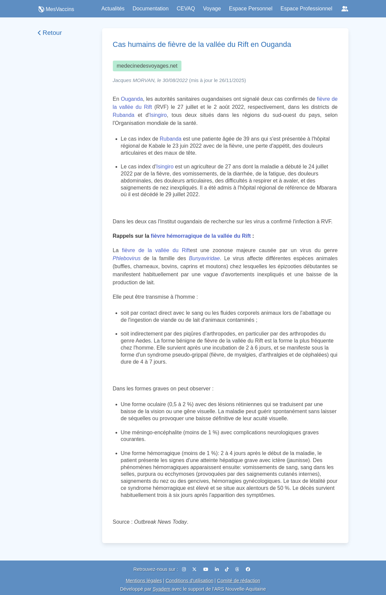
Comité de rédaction (238, 580)
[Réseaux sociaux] (345, 8)
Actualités (113, 8)
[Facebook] (248, 569)
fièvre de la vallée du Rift (156, 250)
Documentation (151, 8)
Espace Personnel (251, 8)
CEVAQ (186, 8)
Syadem (161, 589)
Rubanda (124, 115)
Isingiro (158, 115)
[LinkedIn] (217, 569)
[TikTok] (227, 569)
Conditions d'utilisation (190, 580)
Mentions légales (144, 580)
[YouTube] (206, 569)
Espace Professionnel (306, 8)
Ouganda (132, 99)
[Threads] (238, 569)
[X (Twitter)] (195, 569)
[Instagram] (184, 569)
